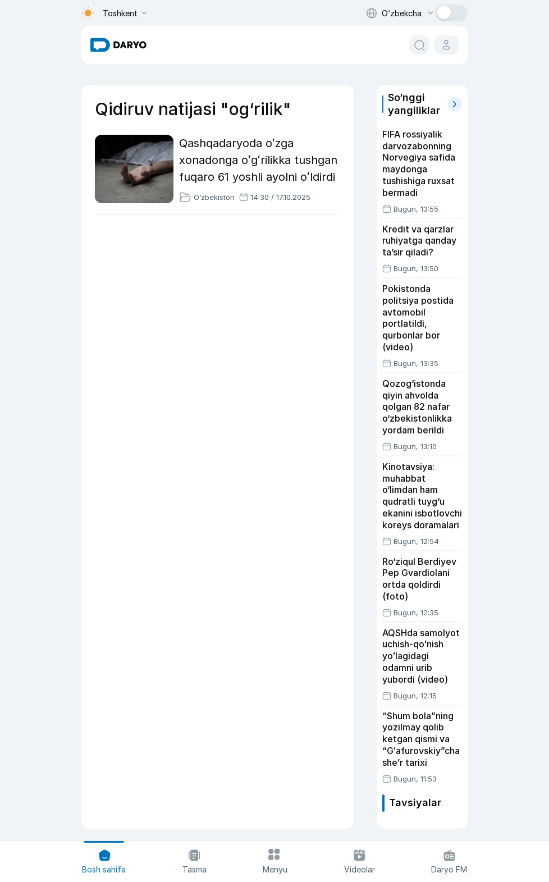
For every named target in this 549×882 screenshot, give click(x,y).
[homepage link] (118, 45)
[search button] (419, 44)
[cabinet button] (446, 44)
